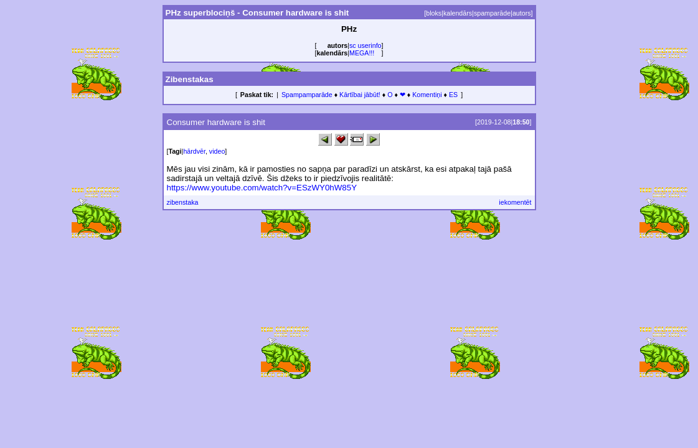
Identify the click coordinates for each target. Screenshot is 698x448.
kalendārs (457, 13)
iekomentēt (515, 202)
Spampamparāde (306, 94)
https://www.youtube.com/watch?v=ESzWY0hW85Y (262, 187)
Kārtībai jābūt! (359, 94)
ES (453, 94)
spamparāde (492, 13)
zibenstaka (183, 202)
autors (521, 13)
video (217, 151)
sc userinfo (365, 45)
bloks (433, 13)
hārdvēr (194, 151)
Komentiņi (426, 94)
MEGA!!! (361, 53)
